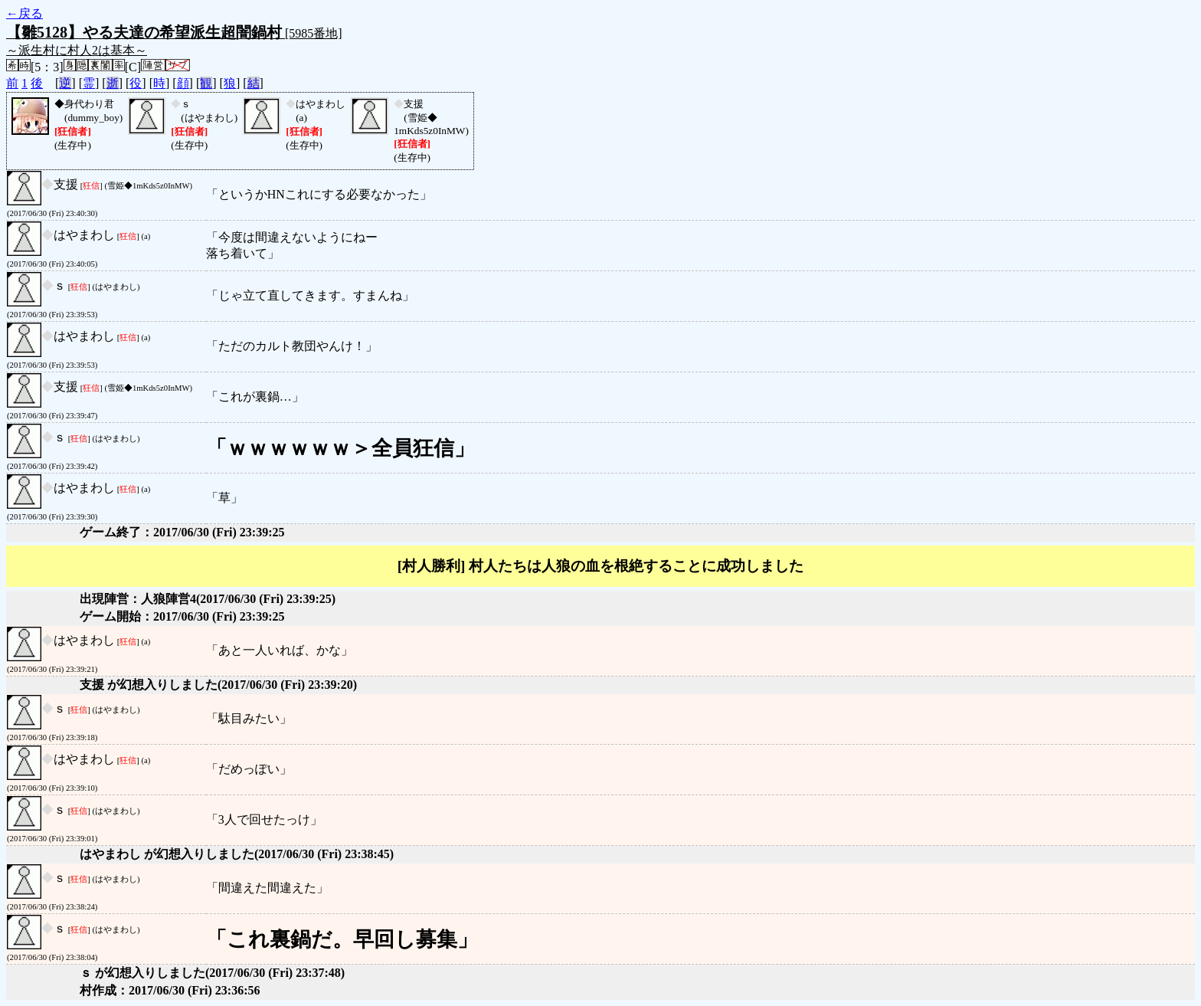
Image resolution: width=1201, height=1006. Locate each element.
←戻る (24, 13)
